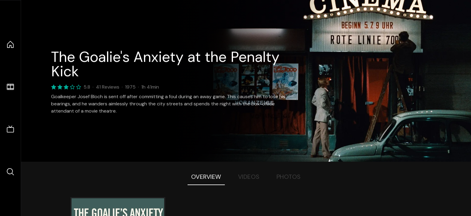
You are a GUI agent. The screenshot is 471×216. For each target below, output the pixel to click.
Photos (289, 177)
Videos (249, 177)
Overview (206, 177)
